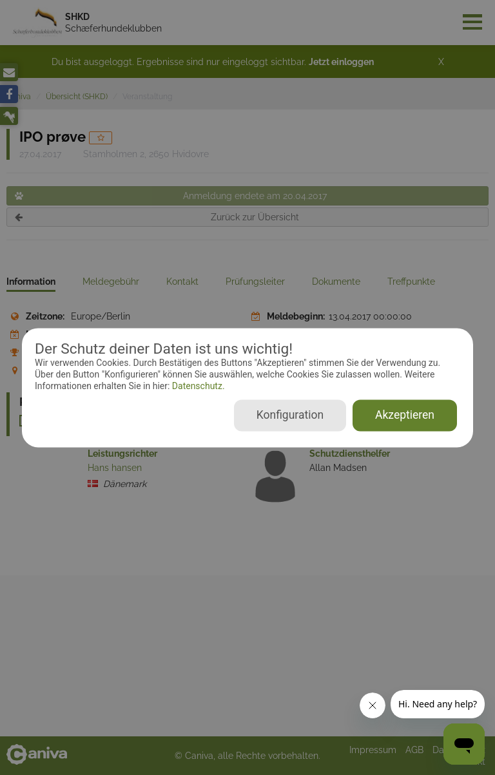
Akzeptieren (404, 414)
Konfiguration (290, 414)
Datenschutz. (197, 386)
